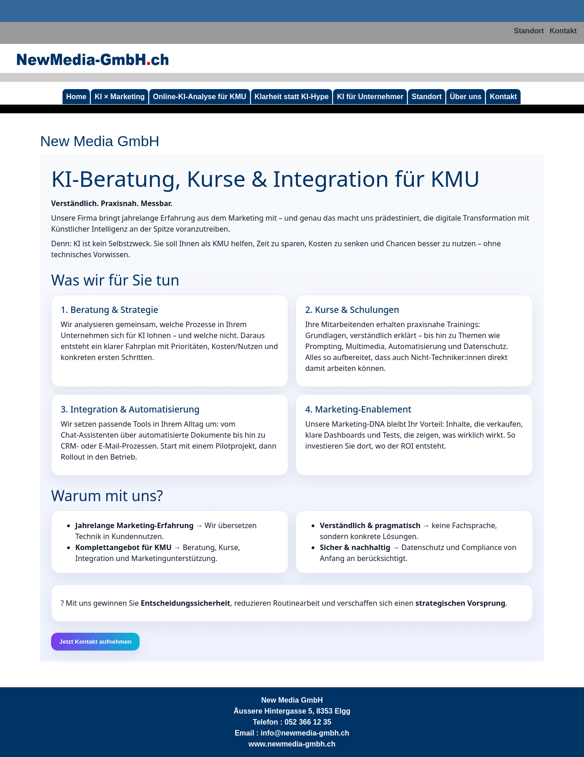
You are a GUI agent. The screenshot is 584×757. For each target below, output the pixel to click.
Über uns (465, 97)
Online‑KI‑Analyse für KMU (199, 97)
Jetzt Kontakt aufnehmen (95, 641)
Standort (529, 31)
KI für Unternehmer (370, 97)
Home (76, 97)
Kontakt (563, 31)
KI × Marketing (119, 97)
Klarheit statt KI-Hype (292, 97)
